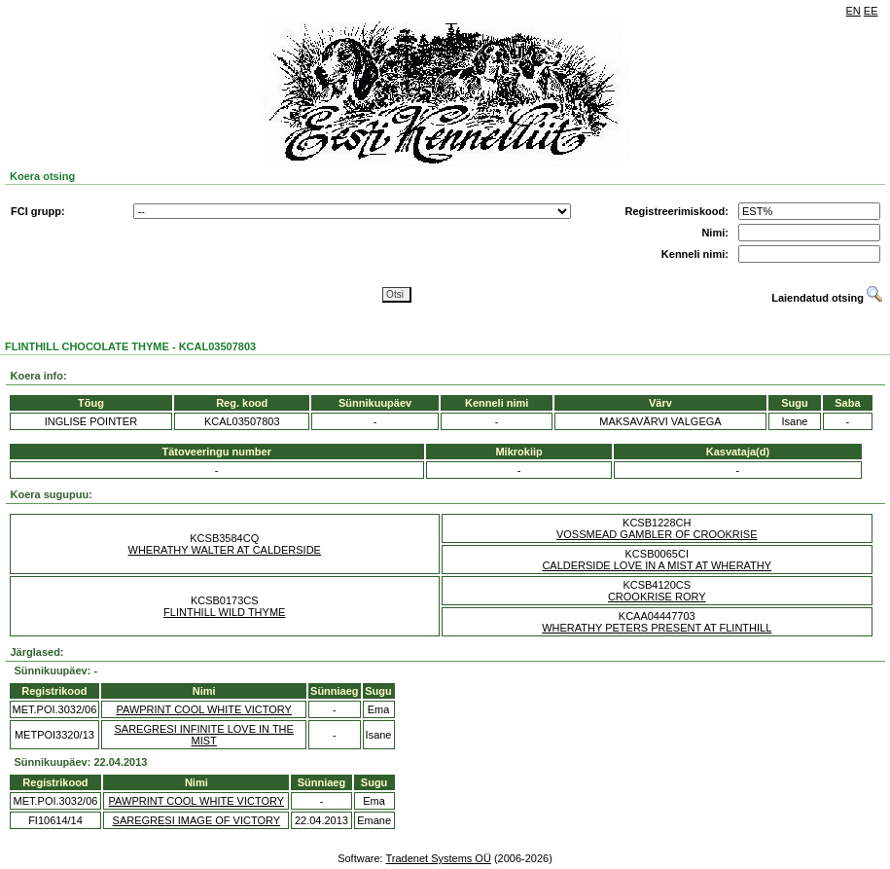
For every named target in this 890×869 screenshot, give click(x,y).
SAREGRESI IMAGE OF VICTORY (197, 820)
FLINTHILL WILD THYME (224, 612)
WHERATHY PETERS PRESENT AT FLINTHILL (656, 628)
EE (871, 11)
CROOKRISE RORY (657, 596)
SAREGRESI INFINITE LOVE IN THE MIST (204, 734)
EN (853, 11)
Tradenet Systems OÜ (437, 858)
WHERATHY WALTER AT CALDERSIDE (224, 550)
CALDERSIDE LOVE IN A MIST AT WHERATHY (656, 565)
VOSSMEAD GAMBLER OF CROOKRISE (657, 534)
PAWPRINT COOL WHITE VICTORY (204, 709)
